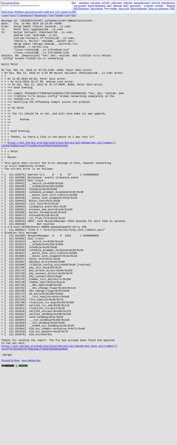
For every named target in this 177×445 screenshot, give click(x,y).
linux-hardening (139, 8)
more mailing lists (31, 435)
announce (84, 2)
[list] (73, 15)
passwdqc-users (142, 2)
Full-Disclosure (81, 8)
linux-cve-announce (158, 8)
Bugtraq (171, 5)
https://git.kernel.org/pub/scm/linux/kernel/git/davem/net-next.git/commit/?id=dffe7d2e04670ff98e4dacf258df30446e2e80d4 (59, 420)
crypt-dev (149, 5)
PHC (172, 8)
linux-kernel (96, 8)
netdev (113, 8)
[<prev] (5, 15)
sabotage (117, 5)
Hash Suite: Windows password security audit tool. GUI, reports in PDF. (39, 11)
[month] (59, 15)
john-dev (128, 2)
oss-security (80, 5)
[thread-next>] (41, 15)
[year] (67, 15)
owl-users (95, 2)
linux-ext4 (124, 8)
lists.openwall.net (10, 2)
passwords (135, 5)
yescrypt (155, 2)
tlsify (125, 5)
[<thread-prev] (25, 15)
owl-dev (106, 2)
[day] (52, 15)
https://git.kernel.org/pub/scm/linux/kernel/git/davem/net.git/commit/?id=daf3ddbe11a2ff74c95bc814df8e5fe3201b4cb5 (58, 172)
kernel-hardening (96, 5)
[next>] (13, 15)
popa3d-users (168, 2)
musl (109, 5)
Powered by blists (10, 435)
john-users (116, 2)
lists (74, 2)
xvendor (159, 5)
